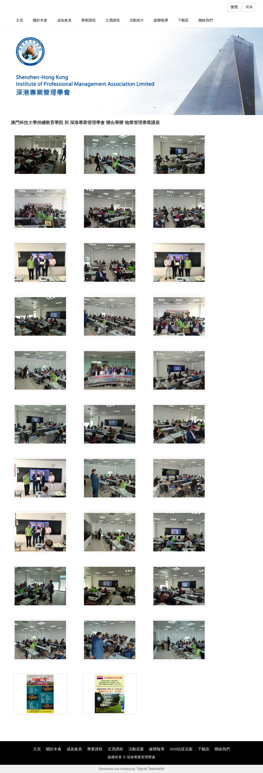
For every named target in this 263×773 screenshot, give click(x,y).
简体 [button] (249, 7)
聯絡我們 (205, 20)
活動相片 (136, 20)
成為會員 (64, 20)
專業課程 (88, 20)
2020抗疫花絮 (181, 749)
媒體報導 (161, 20)
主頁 (19, 20)
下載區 (183, 20)
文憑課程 (112, 20)
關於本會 (40, 20)
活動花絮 (136, 749)
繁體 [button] (234, 7)
